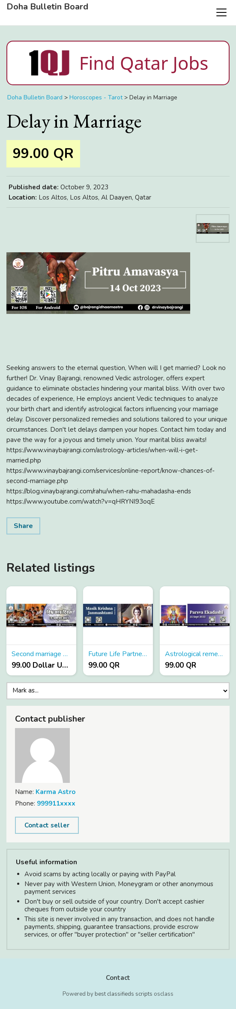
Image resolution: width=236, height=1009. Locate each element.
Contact (118, 977)
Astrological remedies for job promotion (194, 654)
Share (23, 526)
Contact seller (46, 825)
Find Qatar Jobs (118, 63)
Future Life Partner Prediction (118, 654)
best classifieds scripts (123, 994)
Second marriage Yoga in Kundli (41, 654)
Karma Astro (55, 792)
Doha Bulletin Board (47, 7)
